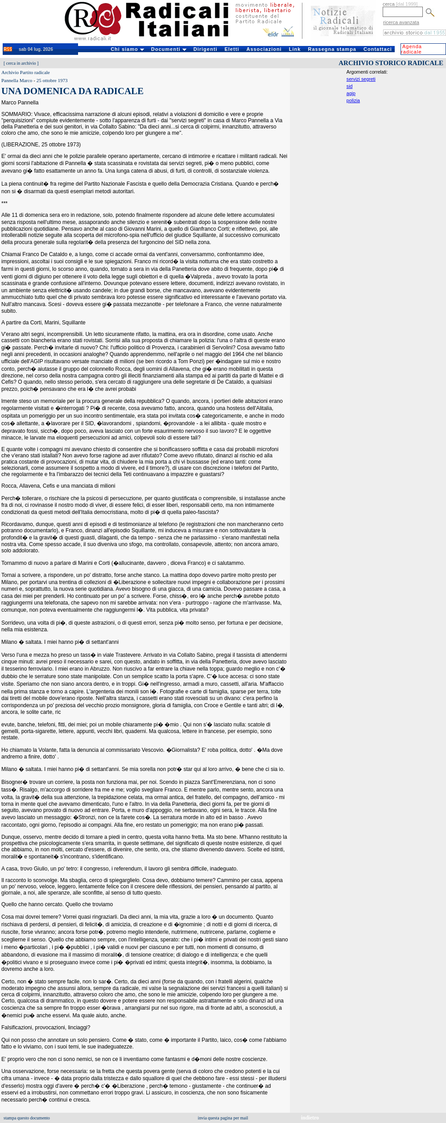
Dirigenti (206, 49)
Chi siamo (127, 49)
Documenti (168, 49)
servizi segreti (361, 79)
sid (350, 86)
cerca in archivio (21, 63)
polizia (353, 100)
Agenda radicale (411, 49)
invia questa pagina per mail (223, 1117)
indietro (310, 1118)
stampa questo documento (27, 1117)
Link (295, 49)
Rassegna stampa (332, 49)
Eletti (231, 49)
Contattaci (377, 49)
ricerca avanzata (401, 22)
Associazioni (263, 49)
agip (351, 93)
